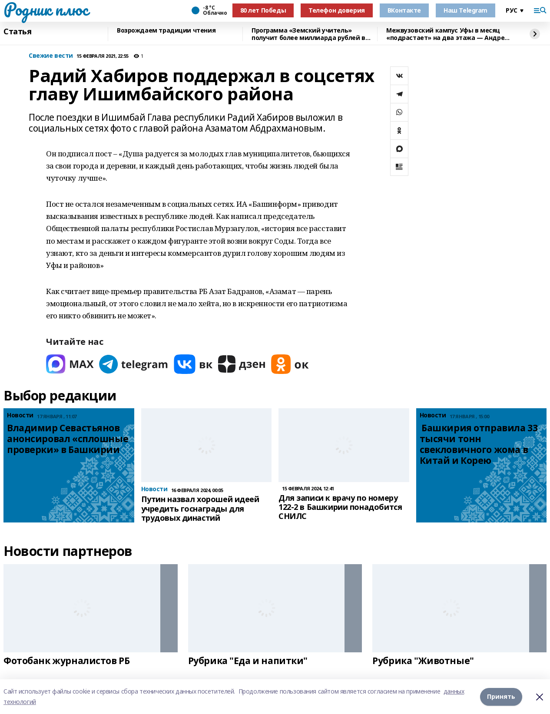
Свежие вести (51, 56)
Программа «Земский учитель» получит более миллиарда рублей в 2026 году (308, 34)
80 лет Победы (263, 10)
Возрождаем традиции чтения (166, 30)
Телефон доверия (336, 10)
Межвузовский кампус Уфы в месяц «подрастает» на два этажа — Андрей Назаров (447, 34)
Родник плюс (45, 9)
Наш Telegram (465, 10)
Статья (17, 31)
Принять (501, 696)
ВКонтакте (404, 10)
